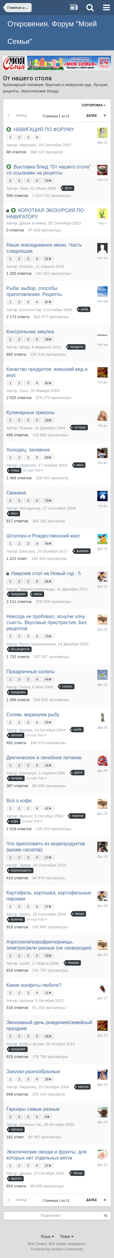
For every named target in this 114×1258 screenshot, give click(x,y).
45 (105, 1215)
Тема (67, 1236)
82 (48, 383)
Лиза (23, 188)
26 (48, 1036)
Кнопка (25, 730)
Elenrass (27, 551)
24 (48, 180)
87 (48, 302)
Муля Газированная (37, 644)
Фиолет (26, 816)
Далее (91, 115)
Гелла (24, 687)
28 (48, 339)
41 (48, 808)
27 (48, 1165)
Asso (23, 390)
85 (48, 581)
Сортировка (93, 105)
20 (48, 420)
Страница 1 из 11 (57, 116)
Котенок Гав (30, 310)
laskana (26, 1000)
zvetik (24, 963)
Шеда (24, 347)
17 (48, 857)
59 (48, 457)
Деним (25, 1173)
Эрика (25, 865)
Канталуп (27, 773)
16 (48, 765)
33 (48, 500)
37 (48, 906)
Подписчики (50, 1215)
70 (48, 636)
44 (48, 679)
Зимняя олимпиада (37, 589)
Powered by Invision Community (57, 1249)
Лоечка (26, 428)
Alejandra (27, 145)
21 (48, 993)
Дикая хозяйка (32, 223)
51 (48, 259)
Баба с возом (31, 1044)
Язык (47, 1236)
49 (48, 543)
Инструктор (29, 508)
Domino (26, 266)
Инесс (25, 914)
